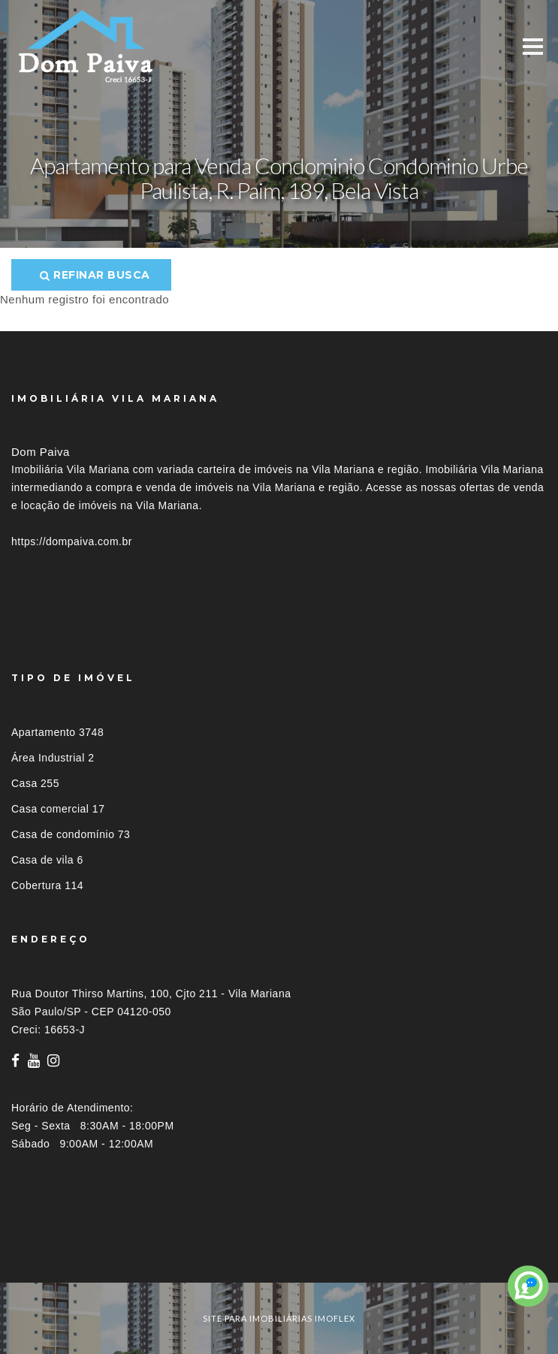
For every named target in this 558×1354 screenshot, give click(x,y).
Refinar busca (95, 275)
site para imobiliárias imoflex (279, 1318)
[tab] (279, 1255)
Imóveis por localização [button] (72, 1255)
